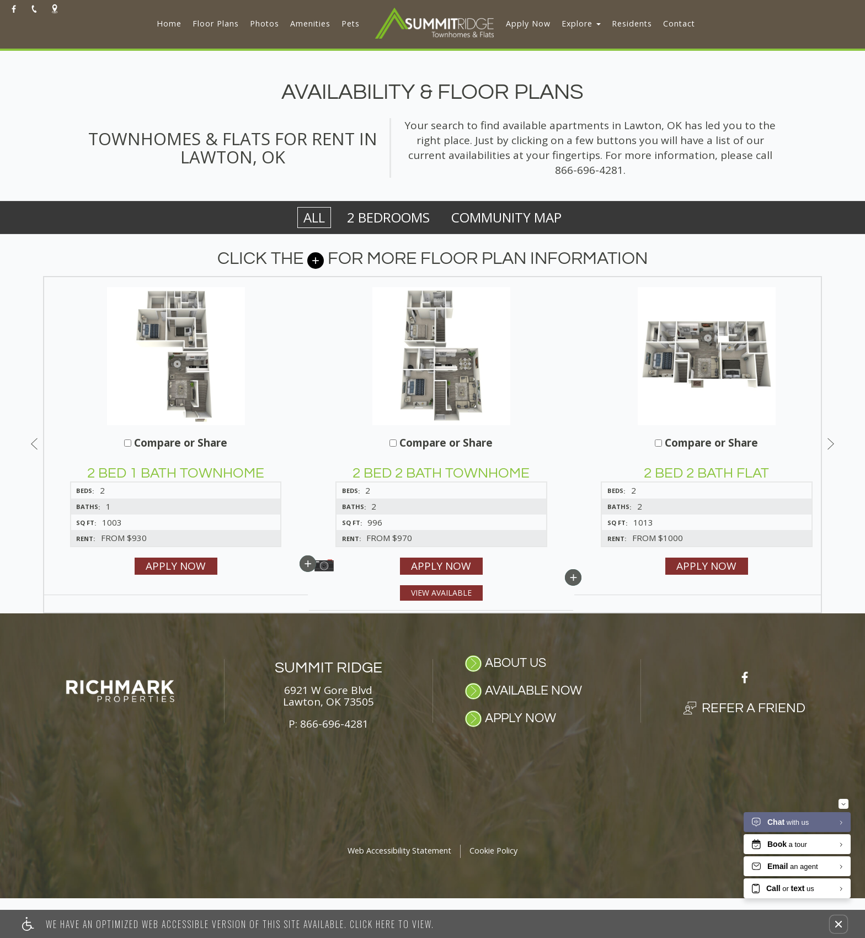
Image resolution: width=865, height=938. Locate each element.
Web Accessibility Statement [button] (399, 891)
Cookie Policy (493, 891)
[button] (838, 924)
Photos (264, 23)
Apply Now (528, 23)
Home (169, 23)
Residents (632, 23)
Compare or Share (258, 443)
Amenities (310, 23)
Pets (350, 23)
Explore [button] (581, 23)
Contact (679, 23)
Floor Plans (216, 23)
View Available (423, 608)
